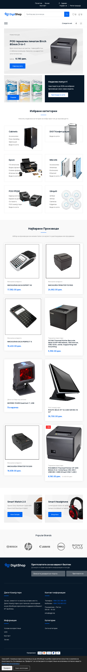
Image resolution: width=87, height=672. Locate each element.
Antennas (53, 167)
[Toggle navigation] (6, 23)
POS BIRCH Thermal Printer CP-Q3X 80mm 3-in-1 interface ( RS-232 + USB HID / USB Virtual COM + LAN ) (63, 470)
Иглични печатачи (16, 173)
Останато (13, 201)
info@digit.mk (50, 618)
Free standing (14, 139)
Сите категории (51, 634)
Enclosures (54, 170)
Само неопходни (21, 668)
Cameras (53, 201)
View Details (15, 514)
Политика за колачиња (10, 663)
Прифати (7, 668)
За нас (47, 3)
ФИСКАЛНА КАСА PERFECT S (19, 342)
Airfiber (52, 196)
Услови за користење (12, 634)
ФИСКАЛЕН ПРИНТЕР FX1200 (19, 466)
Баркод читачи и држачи (18, 196)
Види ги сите (14, 145)
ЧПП (5, 637)
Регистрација (75, 6)
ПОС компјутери (15, 204)
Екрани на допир (15, 199)
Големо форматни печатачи (20, 170)
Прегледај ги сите (58, 95)
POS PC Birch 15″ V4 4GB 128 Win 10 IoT (63, 411)
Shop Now (55, 514)
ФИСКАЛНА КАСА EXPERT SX (19, 285)
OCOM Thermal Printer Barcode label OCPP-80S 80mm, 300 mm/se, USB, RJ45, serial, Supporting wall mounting (63, 344)
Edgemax (53, 204)
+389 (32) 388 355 (59, 606)
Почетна (38, 3)
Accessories (13, 136)
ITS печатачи (14, 165)
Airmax (52, 199)
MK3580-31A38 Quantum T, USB (20, 403)
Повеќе (13, 97)
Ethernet (53, 173)
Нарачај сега (18, 66)
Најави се (63, 6)
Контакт (43, 6)
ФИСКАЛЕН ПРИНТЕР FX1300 (60, 285)
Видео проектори (16, 167)
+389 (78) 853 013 (59, 609)
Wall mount (13, 142)
